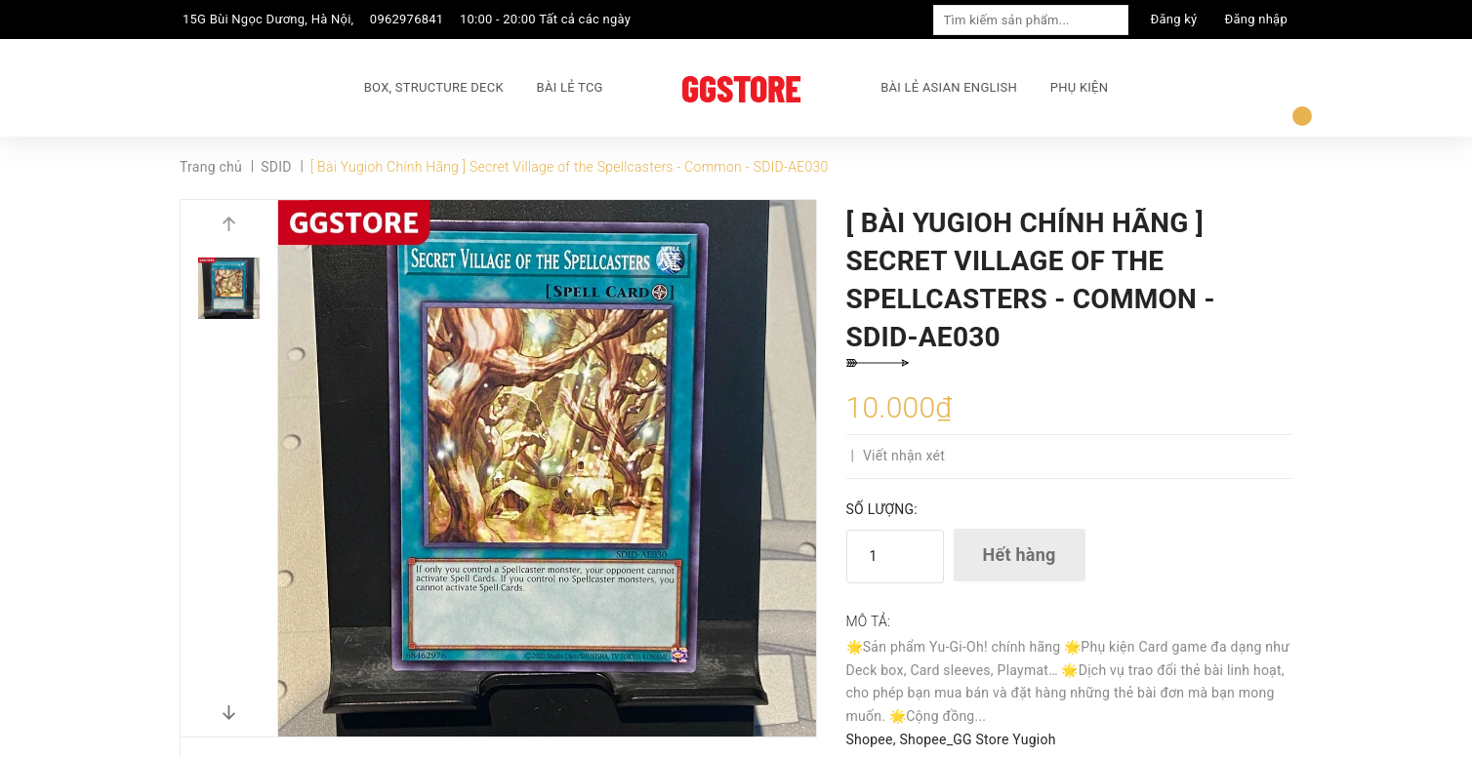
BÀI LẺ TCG (570, 87)
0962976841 (407, 19)
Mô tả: (868, 621)
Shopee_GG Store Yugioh (977, 739)
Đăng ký (1174, 19)
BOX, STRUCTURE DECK (434, 87)
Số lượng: (882, 509)
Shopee (869, 739)
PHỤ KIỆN (1079, 87)
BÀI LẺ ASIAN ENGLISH (948, 87)
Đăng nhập (1256, 19)
